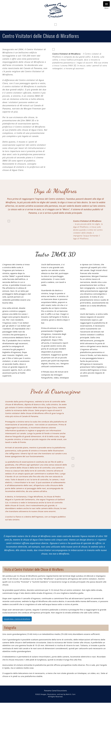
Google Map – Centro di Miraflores (17, 673)
